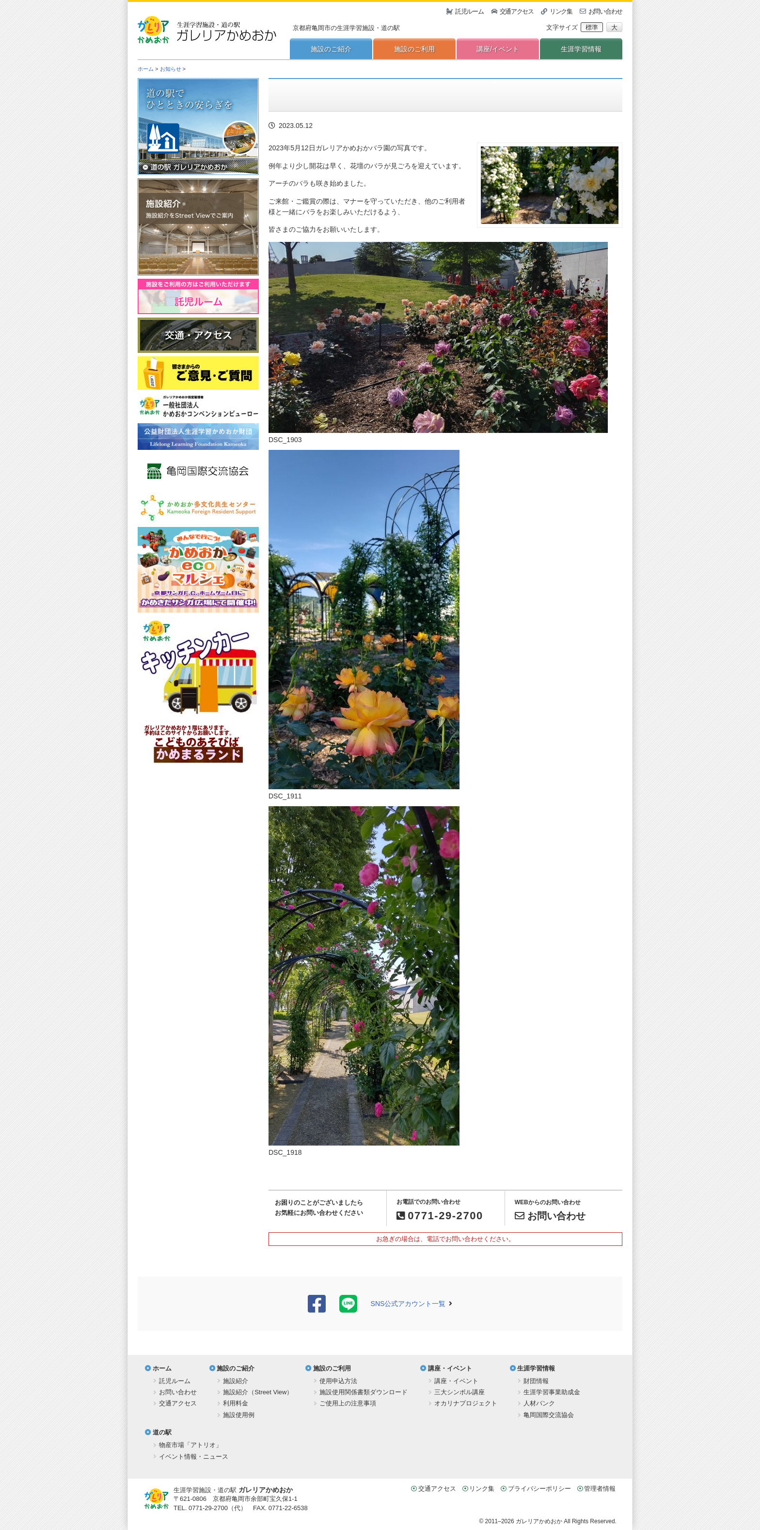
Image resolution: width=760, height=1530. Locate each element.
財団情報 (536, 1381)
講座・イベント (450, 1368)
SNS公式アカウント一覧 (408, 1303)
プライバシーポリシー (539, 1488)
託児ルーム (469, 11)
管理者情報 (600, 1488)
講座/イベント (497, 49)
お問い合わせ (605, 11)
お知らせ (170, 69)
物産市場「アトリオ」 (190, 1445)
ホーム (146, 69)
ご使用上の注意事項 (347, 1403)
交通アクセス (517, 11)
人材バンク (539, 1403)
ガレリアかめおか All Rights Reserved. (566, 1521)
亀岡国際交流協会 (548, 1414)
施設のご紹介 (331, 49)
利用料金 (235, 1403)
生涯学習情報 (581, 49)
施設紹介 (235, 1381)
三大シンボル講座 (459, 1392)
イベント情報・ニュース (193, 1456)
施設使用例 (238, 1414)
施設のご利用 (414, 49)
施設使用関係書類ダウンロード (363, 1392)
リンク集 (561, 11)
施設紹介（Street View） (258, 1392)
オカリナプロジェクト (465, 1403)
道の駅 (162, 1432)
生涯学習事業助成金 (551, 1392)
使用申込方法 (338, 1381)
